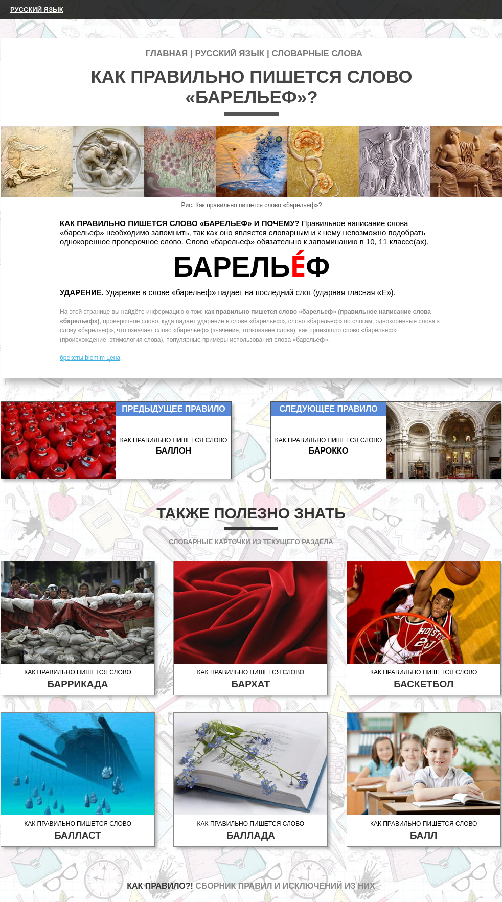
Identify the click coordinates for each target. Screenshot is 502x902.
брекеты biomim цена (90, 358)
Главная (167, 53)
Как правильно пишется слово (77, 679)
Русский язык (36, 9)
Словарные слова (316, 53)
